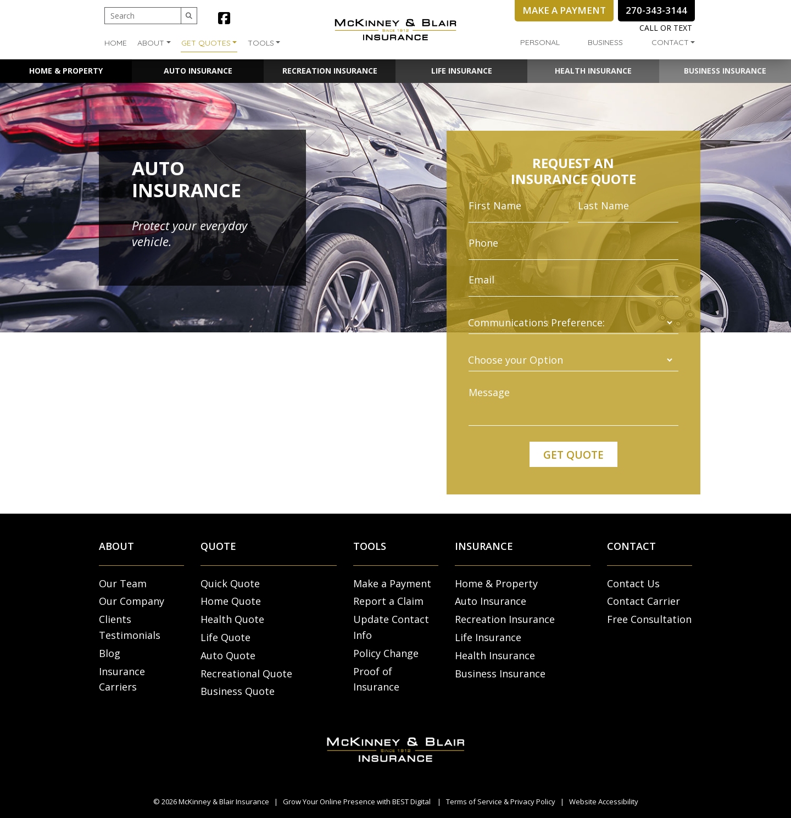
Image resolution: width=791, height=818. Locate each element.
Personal (540, 42)
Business (605, 42)
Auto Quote (227, 655)
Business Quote (237, 691)
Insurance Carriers (122, 679)
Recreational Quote (246, 673)
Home (115, 43)
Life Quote (225, 637)
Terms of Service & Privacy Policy (500, 801)
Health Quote (232, 619)
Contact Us (633, 583)
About (150, 43)
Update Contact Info (391, 627)
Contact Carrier (643, 601)
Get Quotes (206, 43)
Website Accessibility (603, 801)
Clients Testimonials (129, 627)
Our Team (123, 583)
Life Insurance (461, 70)
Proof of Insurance (376, 679)
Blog (109, 653)
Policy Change (386, 653)
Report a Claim (388, 601)
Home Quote (230, 601)
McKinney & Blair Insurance (224, 801)
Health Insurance (593, 70)
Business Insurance (725, 70)
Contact (670, 42)
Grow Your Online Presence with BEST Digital (357, 801)
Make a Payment (392, 583)
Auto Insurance (198, 70)
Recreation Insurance (329, 70)
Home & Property (66, 70)
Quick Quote (230, 583)
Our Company (131, 601)
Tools (261, 43)
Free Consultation (649, 619)
